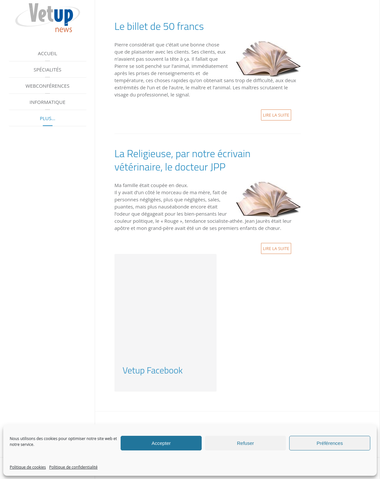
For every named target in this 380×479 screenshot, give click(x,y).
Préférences (330, 443)
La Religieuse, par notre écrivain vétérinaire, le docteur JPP (182, 159)
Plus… (47, 118)
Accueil (47, 53)
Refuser (245, 443)
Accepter (161, 443)
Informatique (47, 102)
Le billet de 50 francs (159, 26)
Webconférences (47, 85)
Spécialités (48, 69)
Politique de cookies (28, 467)
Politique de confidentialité (73, 467)
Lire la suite (276, 115)
